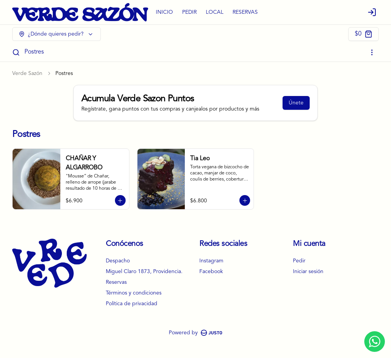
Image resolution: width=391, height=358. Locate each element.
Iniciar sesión (308, 271)
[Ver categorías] (372, 52)
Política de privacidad (131, 303)
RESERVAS (245, 12)
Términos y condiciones (134, 293)
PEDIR (189, 12)
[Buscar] (16, 52)
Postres (34, 52)
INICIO (164, 12)
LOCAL (214, 12)
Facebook (211, 271)
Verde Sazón (27, 73)
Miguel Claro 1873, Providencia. (144, 271)
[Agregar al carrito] (120, 200)
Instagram (211, 261)
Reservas (116, 282)
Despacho (118, 261)
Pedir (299, 261)
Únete (296, 103)
